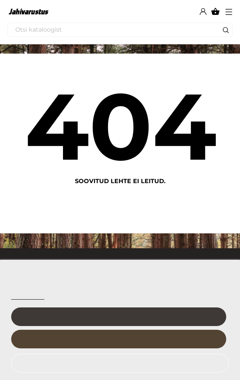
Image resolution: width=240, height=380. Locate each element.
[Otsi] (120, 30)
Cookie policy (27, 296)
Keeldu (115, 363)
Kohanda (118, 317)
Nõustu (118, 339)
